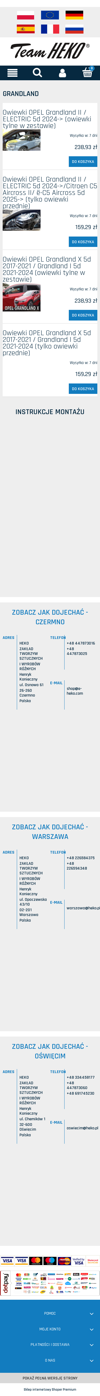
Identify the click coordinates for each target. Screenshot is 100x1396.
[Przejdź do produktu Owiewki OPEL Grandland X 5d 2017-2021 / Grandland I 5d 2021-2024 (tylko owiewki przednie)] (22, 361)
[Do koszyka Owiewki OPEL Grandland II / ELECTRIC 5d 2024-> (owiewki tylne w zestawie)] (83, 161)
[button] (12, 73)
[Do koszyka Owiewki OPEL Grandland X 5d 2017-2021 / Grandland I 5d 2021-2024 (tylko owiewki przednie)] (83, 388)
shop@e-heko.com (75, 691)
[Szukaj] (37, 72)
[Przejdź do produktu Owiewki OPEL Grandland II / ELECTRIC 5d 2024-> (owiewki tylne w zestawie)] (22, 140)
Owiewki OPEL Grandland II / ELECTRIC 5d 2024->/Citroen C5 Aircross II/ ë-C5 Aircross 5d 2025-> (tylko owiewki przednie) (50, 193)
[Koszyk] (87, 72)
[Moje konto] (62, 73)
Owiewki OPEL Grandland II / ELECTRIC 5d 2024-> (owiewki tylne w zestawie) (47, 119)
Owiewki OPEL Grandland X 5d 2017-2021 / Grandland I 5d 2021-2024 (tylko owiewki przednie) (47, 343)
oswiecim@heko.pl (82, 1128)
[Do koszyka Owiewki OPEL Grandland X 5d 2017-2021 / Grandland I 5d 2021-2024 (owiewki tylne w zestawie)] (83, 315)
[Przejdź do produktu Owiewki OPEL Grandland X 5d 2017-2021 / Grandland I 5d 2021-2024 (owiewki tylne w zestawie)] (22, 297)
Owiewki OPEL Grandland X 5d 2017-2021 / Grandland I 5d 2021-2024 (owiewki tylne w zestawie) (47, 269)
